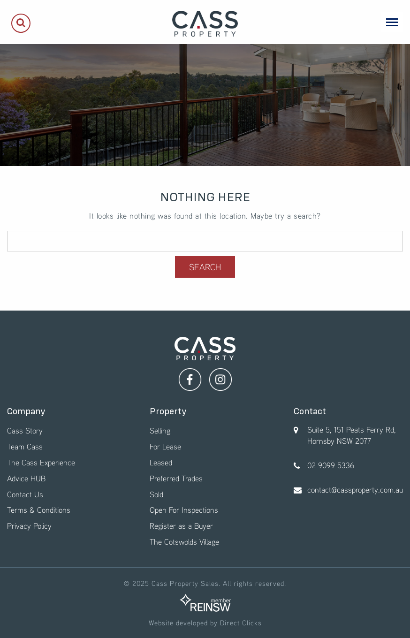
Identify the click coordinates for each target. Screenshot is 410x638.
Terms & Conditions (38, 510)
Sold (156, 494)
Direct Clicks (241, 622)
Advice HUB (26, 478)
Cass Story (25, 430)
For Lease (165, 446)
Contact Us (25, 494)
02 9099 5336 (330, 465)
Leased (161, 462)
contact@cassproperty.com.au (355, 489)
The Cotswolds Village (184, 542)
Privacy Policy (29, 526)
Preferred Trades (176, 478)
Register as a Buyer (181, 526)
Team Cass (25, 446)
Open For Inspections (184, 510)
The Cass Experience (41, 462)
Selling (160, 430)
